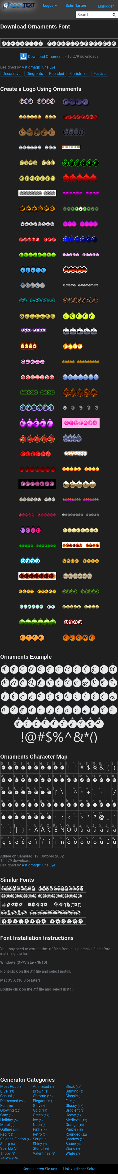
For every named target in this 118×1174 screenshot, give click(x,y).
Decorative (12, 73)
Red (6, 1134)
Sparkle (8, 1148)
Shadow (76, 1139)
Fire (71, 1101)
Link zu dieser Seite (79, 1169)
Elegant (42, 1101)
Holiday (9, 1120)
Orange (75, 1124)
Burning (74, 1091)
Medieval (76, 1120)
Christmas (78, 73)
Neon (40, 1124)
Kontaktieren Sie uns (40, 1169)
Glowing (10, 1110)
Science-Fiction (15, 1139)
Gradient (75, 1110)
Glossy (74, 1105)
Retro (40, 1134)
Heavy (74, 1115)
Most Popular (11, 1086)
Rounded (56, 73)
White (73, 1153)
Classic (74, 1096)
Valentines (44, 1153)
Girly (39, 1105)
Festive (100, 73)
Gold (40, 1110)
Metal (7, 1124)
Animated (43, 1086)
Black (73, 1086)
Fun (6, 1105)
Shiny (40, 1144)
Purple (74, 1129)
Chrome (43, 1096)
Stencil (41, 1148)
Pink (40, 1129)
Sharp (7, 1144)
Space (73, 1144)
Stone (73, 1148)
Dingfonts (35, 73)
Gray (6, 1115)
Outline (9, 1129)
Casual (8, 1096)
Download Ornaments (42, 56)
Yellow (9, 1158)
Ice (38, 1120)
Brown (40, 1091)
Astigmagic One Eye (38, 67)
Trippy (7, 1153)
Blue (7, 1091)
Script (40, 1139)
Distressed (12, 1101)
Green (41, 1115)
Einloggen (106, 6)
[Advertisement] (59, 1033)
